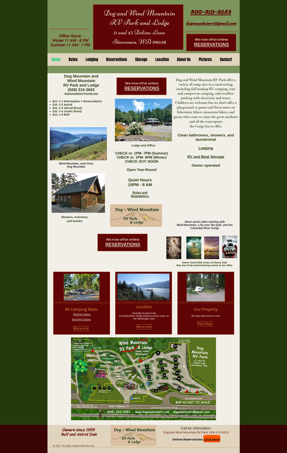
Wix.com (89, 445)
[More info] (80, 328)
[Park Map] (205, 323)
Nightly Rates (82, 314)
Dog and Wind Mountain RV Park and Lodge (139, 17)
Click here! (212, 439)
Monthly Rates (81, 319)
